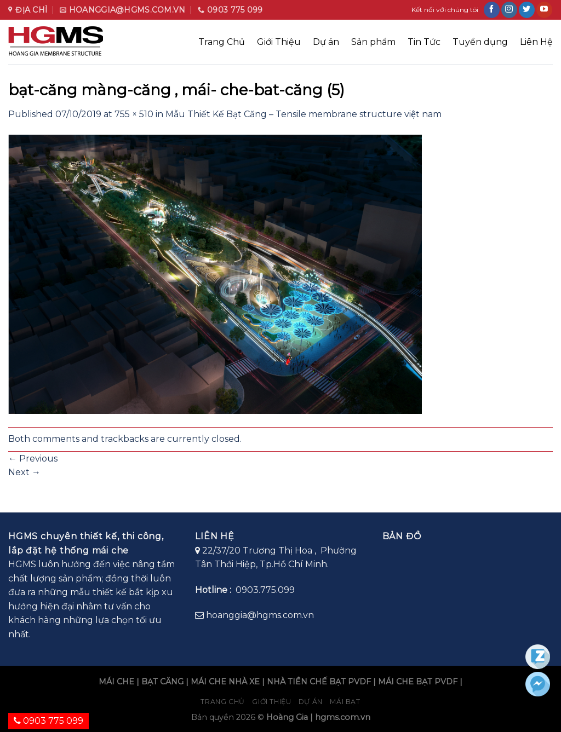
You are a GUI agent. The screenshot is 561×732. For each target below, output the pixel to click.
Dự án (326, 42)
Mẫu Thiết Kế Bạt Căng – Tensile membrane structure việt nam (303, 114)
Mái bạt (345, 702)
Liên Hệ (536, 42)
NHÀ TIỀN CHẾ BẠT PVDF (319, 682)
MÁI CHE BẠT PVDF (417, 682)
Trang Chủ (221, 42)
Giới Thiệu (279, 42)
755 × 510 (134, 114)
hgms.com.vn (342, 717)
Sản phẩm (373, 42)
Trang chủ (223, 702)
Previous (33, 458)
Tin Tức (424, 42)
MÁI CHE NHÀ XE (225, 682)
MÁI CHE (116, 682)
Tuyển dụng (480, 42)
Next (24, 472)
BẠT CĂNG (162, 682)
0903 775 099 (48, 721)
